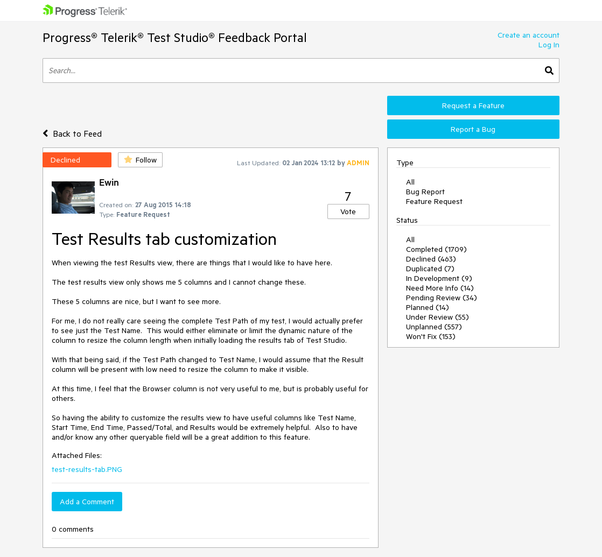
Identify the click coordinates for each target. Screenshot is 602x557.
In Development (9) (439, 278)
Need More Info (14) (440, 288)
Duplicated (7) (430, 268)
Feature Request (434, 201)
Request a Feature (473, 105)
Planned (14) (427, 307)
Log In (548, 45)
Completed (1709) (436, 249)
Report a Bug (473, 129)
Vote (348, 211)
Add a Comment (87, 501)
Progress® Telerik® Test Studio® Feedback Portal (175, 37)
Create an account (528, 35)
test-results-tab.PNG (87, 469)
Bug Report (425, 191)
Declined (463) (431, 259)
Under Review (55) (437, 317)
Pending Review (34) (441, 297)
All (410, 182)
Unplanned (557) (434, 327)
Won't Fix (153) (431, 336)
